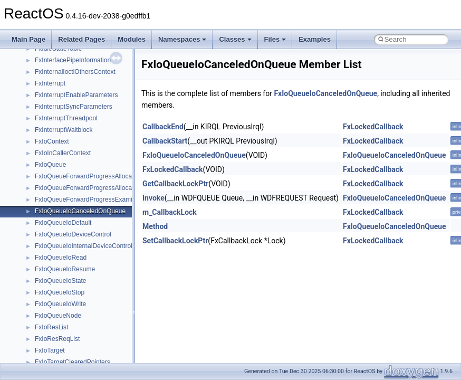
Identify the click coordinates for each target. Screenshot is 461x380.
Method (155, 226)
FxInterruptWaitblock (64, 130)
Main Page (28, 39)
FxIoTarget (50, 350)
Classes (235, 39)
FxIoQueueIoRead (61, 257)
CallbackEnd (163, 126)
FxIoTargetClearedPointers (72, 362)
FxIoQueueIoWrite (60, 304)
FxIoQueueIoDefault (63, 222)
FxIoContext (52, 141)
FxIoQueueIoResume (65, 269)
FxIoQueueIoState (60, 280)
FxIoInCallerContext (63, 153)
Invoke (153, 198)
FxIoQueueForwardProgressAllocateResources (101, 176)
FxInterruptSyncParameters (73, 106)
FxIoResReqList (57, 339)
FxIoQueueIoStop (59, 292)
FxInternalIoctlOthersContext (75, 71)
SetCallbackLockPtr (175, 240)
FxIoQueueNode (58, 315)
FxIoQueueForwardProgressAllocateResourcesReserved (115, 188)
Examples (315, 39)
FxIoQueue (50, 164)
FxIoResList (51, 327)
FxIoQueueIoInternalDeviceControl (83, 246)
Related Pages (81, 39)
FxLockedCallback (373, 126)
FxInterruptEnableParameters (76, 95)
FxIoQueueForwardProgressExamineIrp (91, 199)
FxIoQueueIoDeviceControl (73, 234)
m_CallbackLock (169, 212)
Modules (132, 39)
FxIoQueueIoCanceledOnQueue (80, 211)
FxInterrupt (50, 83)
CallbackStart (164, 141)
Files (275, 39)
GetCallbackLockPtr (175, 183)
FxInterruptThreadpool (66, 118)
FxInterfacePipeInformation (73, 60)
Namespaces (182, 39)
